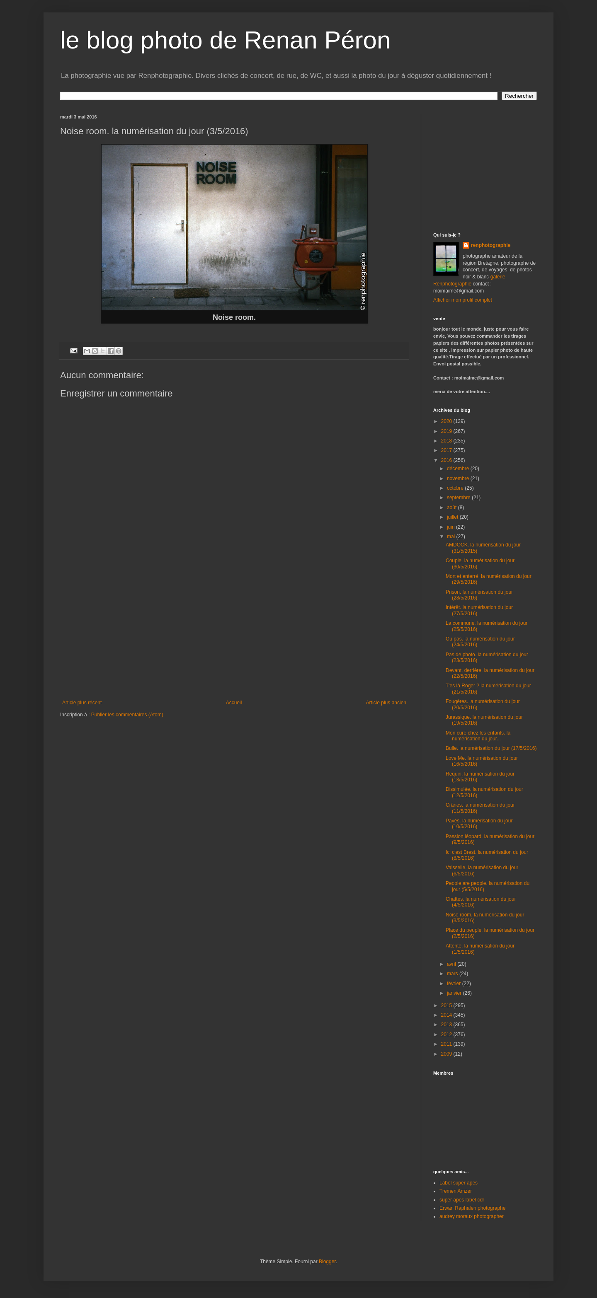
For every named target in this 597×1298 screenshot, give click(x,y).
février (454, 983)
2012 (447, 1034)
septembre (459, 497)
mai (451, 536)
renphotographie (490, 245)
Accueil (234, 703)
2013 (447, 1024)
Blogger (327, 1261)
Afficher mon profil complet (462, 300)
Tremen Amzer (455, 1191)
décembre (459, 468)
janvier (455, 993)
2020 (447, 421)
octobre (456, 488)
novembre (459, 478)
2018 (447, 441)
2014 (447, 1015)
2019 (447, 431)
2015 (447, 1005)
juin (451, 527)
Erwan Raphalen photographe (472, 1208)
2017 (447, 450)
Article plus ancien (386, 703)
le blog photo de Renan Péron (225, 40)
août (452, 507)
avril (452, 964)
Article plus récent (82, 703)
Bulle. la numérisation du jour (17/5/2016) (491, 748)
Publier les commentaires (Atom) (127, 715)
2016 (447, 460)
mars (453, 974)
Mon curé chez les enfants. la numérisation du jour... (478, 736)
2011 (447, 1044)
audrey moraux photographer (471, 1216)
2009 (447, 1054)
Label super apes (458, 1183)
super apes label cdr (461, 1200)
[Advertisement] (234, 637)
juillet (453, 517)
